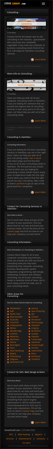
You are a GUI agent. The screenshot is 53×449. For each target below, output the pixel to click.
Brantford (35, 331)
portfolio (21, 183)
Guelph (33, 333)
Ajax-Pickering (37, 311)
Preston (34, 347)
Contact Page (28, 411)
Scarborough (36, 345)
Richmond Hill (15, 362)
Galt (10, 311)
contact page (13, 231)
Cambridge (35, 339)
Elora (32, 353)
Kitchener (35, 356)
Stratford (34, 359)
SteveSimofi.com (12, 430)
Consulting (11, 32)
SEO (11, 434)
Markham (13, 339)
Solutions (40, 438)
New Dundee (14, 316)
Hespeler (34, 325)
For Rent (27, 443)
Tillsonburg (14, 356)
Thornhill (13, 322)
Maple (11, 353)
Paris (11, 347)
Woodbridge (14, 331)
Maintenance (25, 438)
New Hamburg (15, 350)
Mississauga (36, 322)
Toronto (12, 333)
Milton (11, 328)
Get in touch (35, 158)
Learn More (40, 59)
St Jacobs (13, 319)
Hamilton (34, 342)
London (33, 316)
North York (13, 314)
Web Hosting (24, 434)
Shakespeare (14, 325)
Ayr (31, 314)
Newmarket (35, 350)
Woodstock (13, 308)
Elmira (11, 342)
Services (10, 438)
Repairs (38, 434)
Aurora (33, 308)
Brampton (35, 319)
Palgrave (12, 359)
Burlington (13, 345)
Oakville (34, 336)
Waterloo (13, 336)
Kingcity (34, 328)
